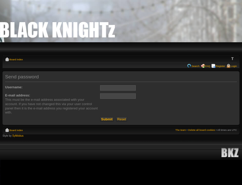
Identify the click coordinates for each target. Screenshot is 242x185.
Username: (13, 87)
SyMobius (17, 135)
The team (180, 130)
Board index (16, 59)
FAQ (207, 66)
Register (220, 66)
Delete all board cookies (201, 130)
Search (195, 66)
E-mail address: (17, 95)
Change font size (233, 58)
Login (234, 66)
